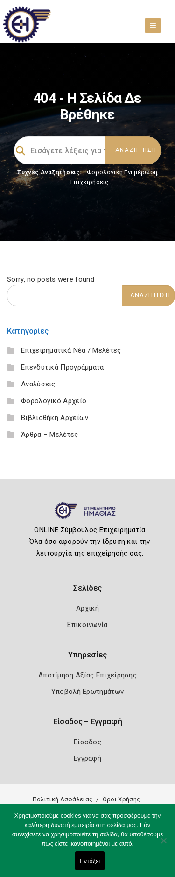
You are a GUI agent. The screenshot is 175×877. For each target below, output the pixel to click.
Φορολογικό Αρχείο (53, 401)
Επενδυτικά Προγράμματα (62, 367)
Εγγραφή (87, 758)
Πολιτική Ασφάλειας (62, 799)
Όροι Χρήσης (121, 799)
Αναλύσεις (38, 384)
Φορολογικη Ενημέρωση (122, 172)
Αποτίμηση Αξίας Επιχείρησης (87, 675)
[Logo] (87, 514)
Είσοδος (87, 742)
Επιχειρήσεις (89, 181)
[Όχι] (163, 845)
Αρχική (87, 608)
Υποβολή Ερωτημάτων (87, 691)
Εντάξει (90, 860)
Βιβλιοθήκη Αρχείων (54, 418)
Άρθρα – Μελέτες (49, 434)
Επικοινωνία (87, 624)
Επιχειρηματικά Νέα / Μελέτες (71, 350)
